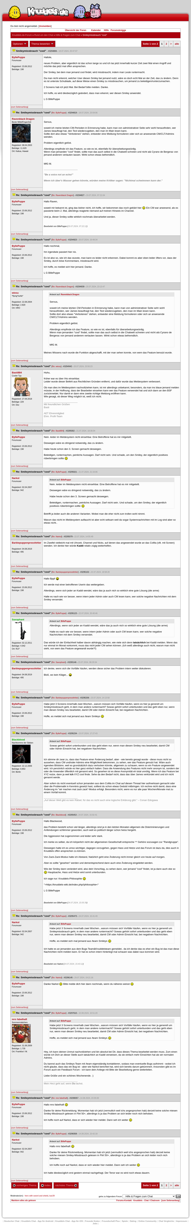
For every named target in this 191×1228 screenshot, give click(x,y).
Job (95, 1223)
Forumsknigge (118, 30)
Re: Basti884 (57, 431)
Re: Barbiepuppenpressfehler (65, 572)
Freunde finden (92, 1221)
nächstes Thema (66, 1185)
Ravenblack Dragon (70, 294)
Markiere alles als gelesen (23, 1200)
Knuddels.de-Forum (22, 35)
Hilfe (106, 30)
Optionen (20, 43)
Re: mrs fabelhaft (59, 1098)
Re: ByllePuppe (59, 113)
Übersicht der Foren (75, 30)
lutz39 (52, 1196)
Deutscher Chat (11, 1221)
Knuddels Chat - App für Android (37, 1221)
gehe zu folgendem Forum (110, 1196)
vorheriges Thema (24, 1185)
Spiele (125, 1221)
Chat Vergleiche (166, 1221)
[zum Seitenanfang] (19, 107)
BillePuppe (66, 480)
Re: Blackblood (58, 815)
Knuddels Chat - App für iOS (69, 1221)
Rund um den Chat (43, 35)
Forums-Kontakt (124, 1200)
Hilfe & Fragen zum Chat (68, 35)
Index (46, 1185)
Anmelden (45, 26)
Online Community (147, 1221)
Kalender (96, 30)
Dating (133, 1221)
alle (177, 43)
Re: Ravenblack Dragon (62, 195)
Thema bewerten (42, 43)
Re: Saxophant (58, 662)
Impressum (181, 1221)
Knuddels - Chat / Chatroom (146, 1200)
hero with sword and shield (36, 1196)
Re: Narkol (56, 536)
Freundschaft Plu (111, 1221)
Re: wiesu (56, 366)
